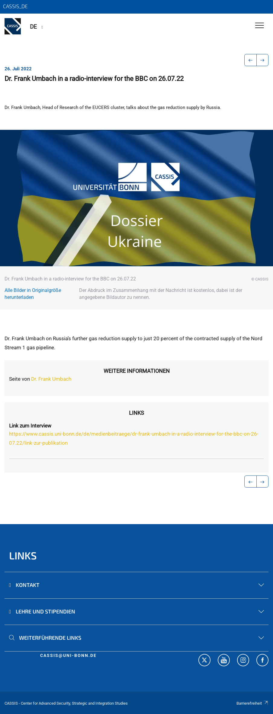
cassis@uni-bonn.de (68, 655)
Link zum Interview (30, 426)
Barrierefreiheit (252, 703)
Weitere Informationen (137, 371)
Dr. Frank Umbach (51, 379)
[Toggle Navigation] (259, 26)
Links (136, 413)
